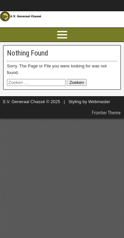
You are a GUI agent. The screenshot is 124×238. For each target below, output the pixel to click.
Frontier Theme (106, 113)
